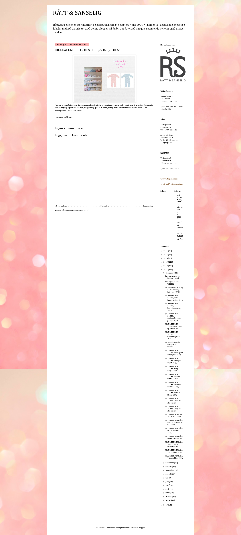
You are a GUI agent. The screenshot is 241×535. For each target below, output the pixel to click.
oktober (169, 467)
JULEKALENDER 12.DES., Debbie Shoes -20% (172, 393)
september (170, 470)
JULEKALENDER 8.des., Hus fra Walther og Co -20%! (174, 422)
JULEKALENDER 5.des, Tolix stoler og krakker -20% (174, 444)
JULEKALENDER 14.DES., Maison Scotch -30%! (172, 377)
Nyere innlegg (61, 206)
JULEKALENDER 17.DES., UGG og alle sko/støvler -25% (174, 353)
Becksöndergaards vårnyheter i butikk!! (172, 345)
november (170, 463)
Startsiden (105, 206)
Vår (178, 239)
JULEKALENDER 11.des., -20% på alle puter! (173, 401)
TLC (178, 236)
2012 (165, 266)
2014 (165, 258)
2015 (165, 255)
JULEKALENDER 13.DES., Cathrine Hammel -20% (173, 385)
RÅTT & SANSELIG (77, 13)
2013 (165, 262)
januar (168, 500)
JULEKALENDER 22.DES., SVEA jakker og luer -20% (174, 298)
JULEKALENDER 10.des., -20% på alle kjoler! (173, 409)
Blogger (142, 528)
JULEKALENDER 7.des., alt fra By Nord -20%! (174, 430)
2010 (165, 505)
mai (167, 485)
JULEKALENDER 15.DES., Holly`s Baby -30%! (172, 369)
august (168, 474)
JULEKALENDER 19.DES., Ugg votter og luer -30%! (173, 326)
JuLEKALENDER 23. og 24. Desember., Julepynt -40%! (174, 290)
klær (178, 222)
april (168, 489)
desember (170, 273)
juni (167, 482)
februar (169, 497)
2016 (165, 251)
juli (167, 478)
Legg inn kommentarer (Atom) (77, 210)
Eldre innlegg (148, 206)
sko (178, 233)
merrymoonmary (123, 528)
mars (168, 493)
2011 (165, 270)
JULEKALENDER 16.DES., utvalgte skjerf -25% (173, 361)
